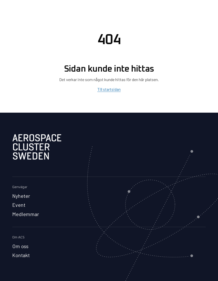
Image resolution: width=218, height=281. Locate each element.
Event (18, 205)
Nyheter (21, 196)
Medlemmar (25, 214)
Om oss (20, 246)
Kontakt (21, 255)
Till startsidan (109, 89)
